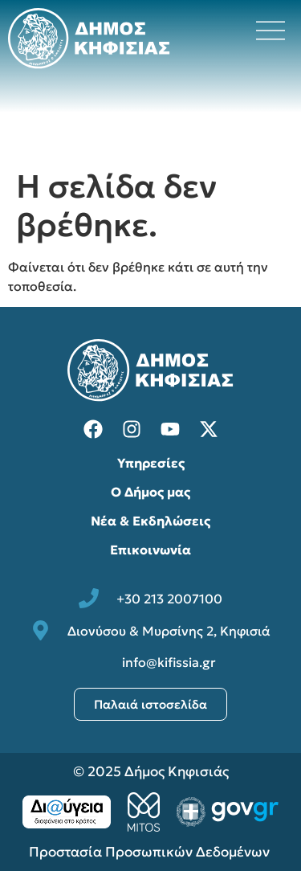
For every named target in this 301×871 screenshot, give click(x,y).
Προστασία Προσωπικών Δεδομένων (151, 852)
